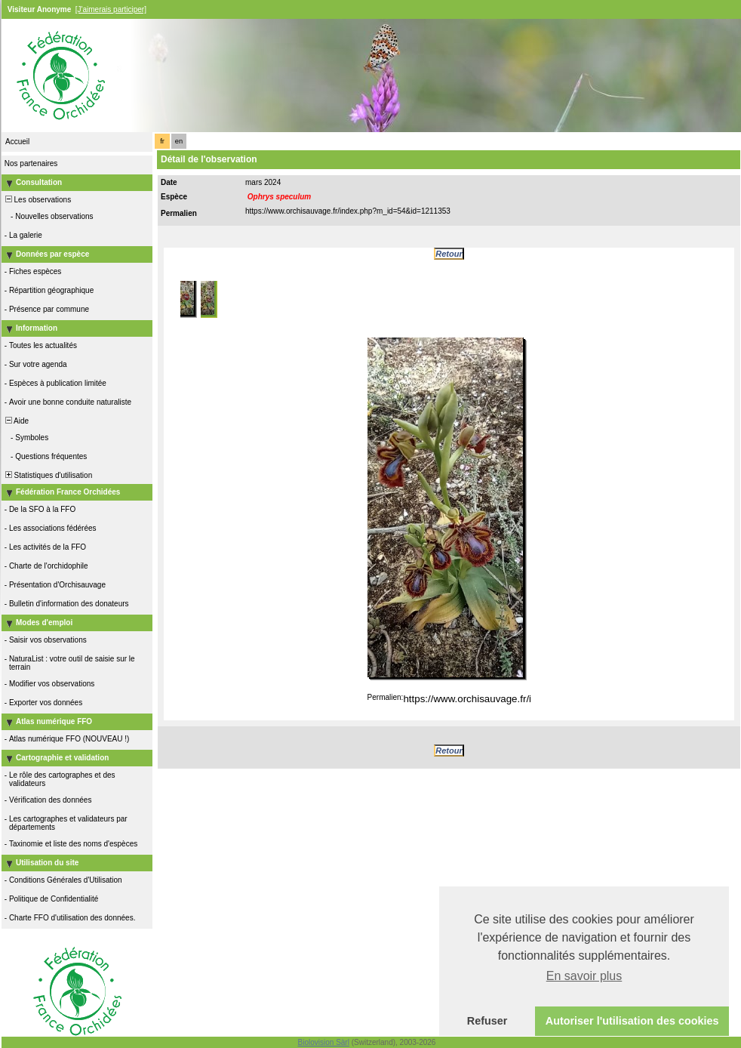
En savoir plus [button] (584, 975)
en (179, 141)
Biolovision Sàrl (323, 1042)
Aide (16, 421)
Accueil (17, 141)
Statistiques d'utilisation (47, 475)
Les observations (37, 200)
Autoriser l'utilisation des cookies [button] (632, 1021)
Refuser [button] (487, 1021)
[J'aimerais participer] (110, 9)
